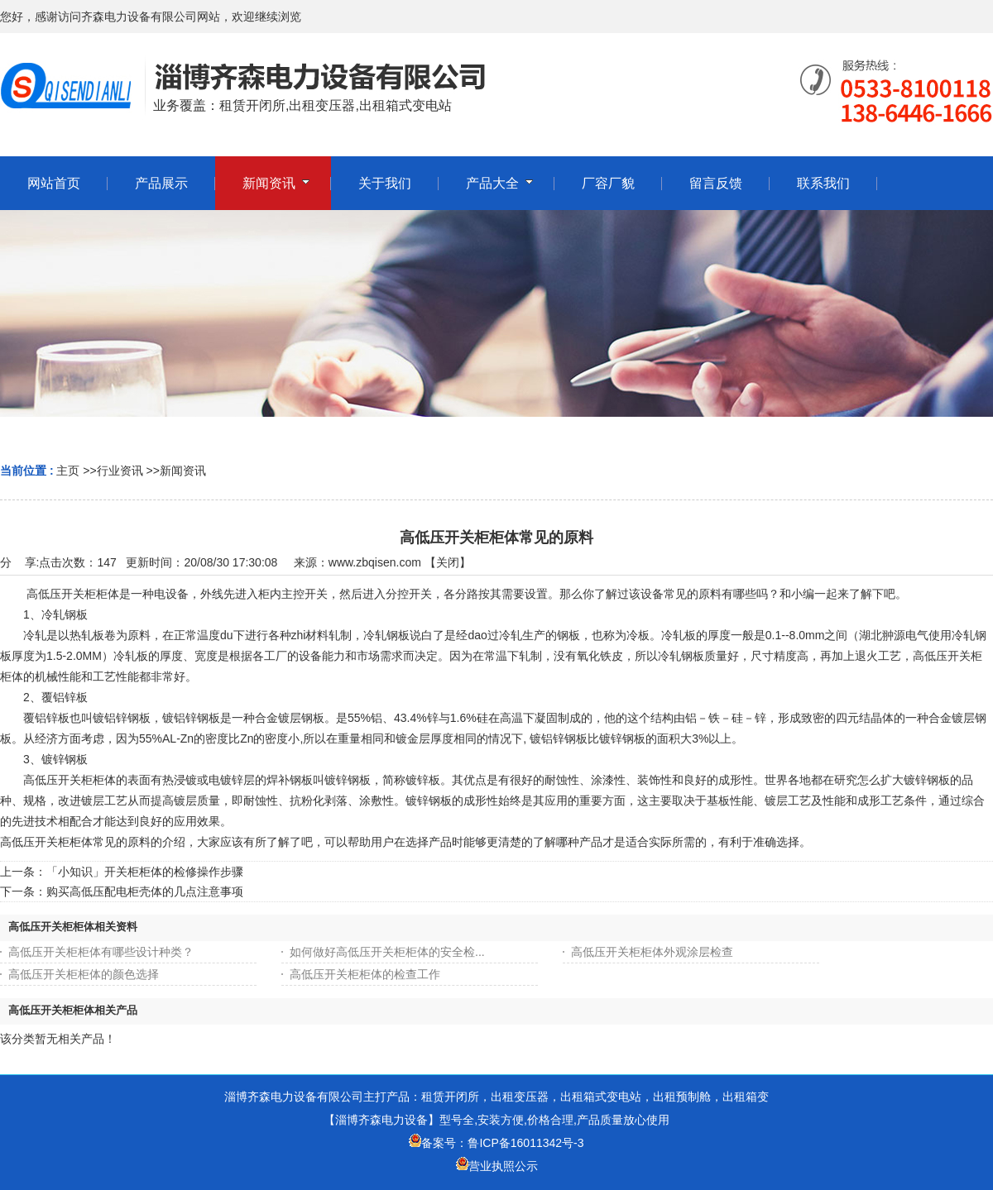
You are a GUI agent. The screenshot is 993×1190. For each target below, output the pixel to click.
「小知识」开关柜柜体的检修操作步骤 (144, 871)
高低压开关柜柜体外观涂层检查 (652, 951)
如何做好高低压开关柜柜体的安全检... (387, 951)
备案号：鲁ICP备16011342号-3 (496, 1142)
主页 (67, 470)
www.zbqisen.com (375, 562)
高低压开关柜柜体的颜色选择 (83, 974)
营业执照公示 (503, 1166)
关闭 (447, 562)
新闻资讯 (183, 470)
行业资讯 (120, 470)
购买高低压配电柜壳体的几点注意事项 (144, 891)
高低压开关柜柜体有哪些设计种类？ (101, 951)
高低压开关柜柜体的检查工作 (365, 974)
